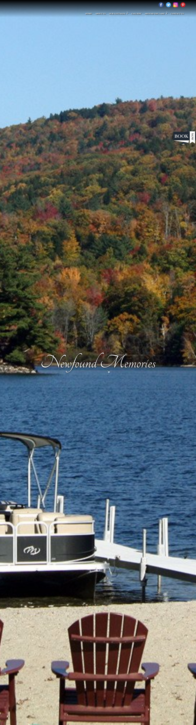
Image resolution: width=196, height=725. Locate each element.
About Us (102, 13)
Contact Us (177, 13)
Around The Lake (156, 13)
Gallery (137, 13)
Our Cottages (119, 13)
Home (90, 13)
